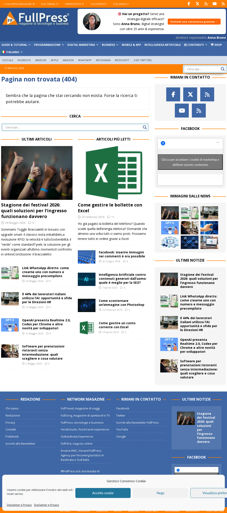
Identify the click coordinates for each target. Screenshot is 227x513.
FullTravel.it (50, 4)
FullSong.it (121, 4)
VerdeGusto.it (74, 4)
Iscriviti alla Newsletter (20, 444)
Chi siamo (12, 408)
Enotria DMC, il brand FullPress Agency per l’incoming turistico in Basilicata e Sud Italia (82, 455)
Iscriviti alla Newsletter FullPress (137, 422)
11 (112, 217)
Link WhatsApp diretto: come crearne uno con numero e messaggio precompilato (45, 272)
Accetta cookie (103, 493)
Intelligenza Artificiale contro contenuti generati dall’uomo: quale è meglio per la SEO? (123, 278)
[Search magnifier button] (223, 69)
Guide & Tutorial (14, 45)
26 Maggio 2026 (15, 222)
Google (7, 60)
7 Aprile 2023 (109, 287)
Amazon (68, 60)
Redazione (13, 415)
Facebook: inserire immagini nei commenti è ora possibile (122, 254)
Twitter (120, 415)
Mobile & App (131, 45)
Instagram (103, 60)
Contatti (11, 429)
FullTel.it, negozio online (77, 444)
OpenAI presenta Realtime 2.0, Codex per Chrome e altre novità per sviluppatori (46, 324)
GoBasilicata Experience (77, 436)
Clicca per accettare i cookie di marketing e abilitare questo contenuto (190, 161)
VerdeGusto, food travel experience (85, 429)
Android (40, 60)
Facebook (24, 60)
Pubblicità (12, 436)
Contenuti (194, 45)
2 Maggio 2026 (34, 363)
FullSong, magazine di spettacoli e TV (85, 415)
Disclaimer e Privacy (19, 505)
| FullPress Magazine (18, 4)
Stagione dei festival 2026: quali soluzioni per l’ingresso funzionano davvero (34, 210)
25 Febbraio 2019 (93, 217)
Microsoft (122, 60)
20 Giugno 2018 (111, 261)
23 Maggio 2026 (34, 281)
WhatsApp (85, 60)
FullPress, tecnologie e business (82, 422)
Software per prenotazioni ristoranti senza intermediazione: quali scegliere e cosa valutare (43, 352)
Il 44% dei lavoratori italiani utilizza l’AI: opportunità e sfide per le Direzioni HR (47, 298)
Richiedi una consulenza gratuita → (194, 21)
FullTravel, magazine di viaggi (80, 408)
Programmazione (47, 45)
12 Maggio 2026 (34, 307)
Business (108, 45)
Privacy (10, 422)
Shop (216, 45)
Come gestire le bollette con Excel (110, 207)
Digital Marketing (81, 45)
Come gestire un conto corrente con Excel (117, 325)
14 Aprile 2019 (110, 332)
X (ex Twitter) (143, 60)
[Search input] (203, 69)
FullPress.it (99, 4)
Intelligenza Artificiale (162, 45)
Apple (54, 60)
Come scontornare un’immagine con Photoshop (121, 303)
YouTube (122, 429)
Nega (160, 493)
